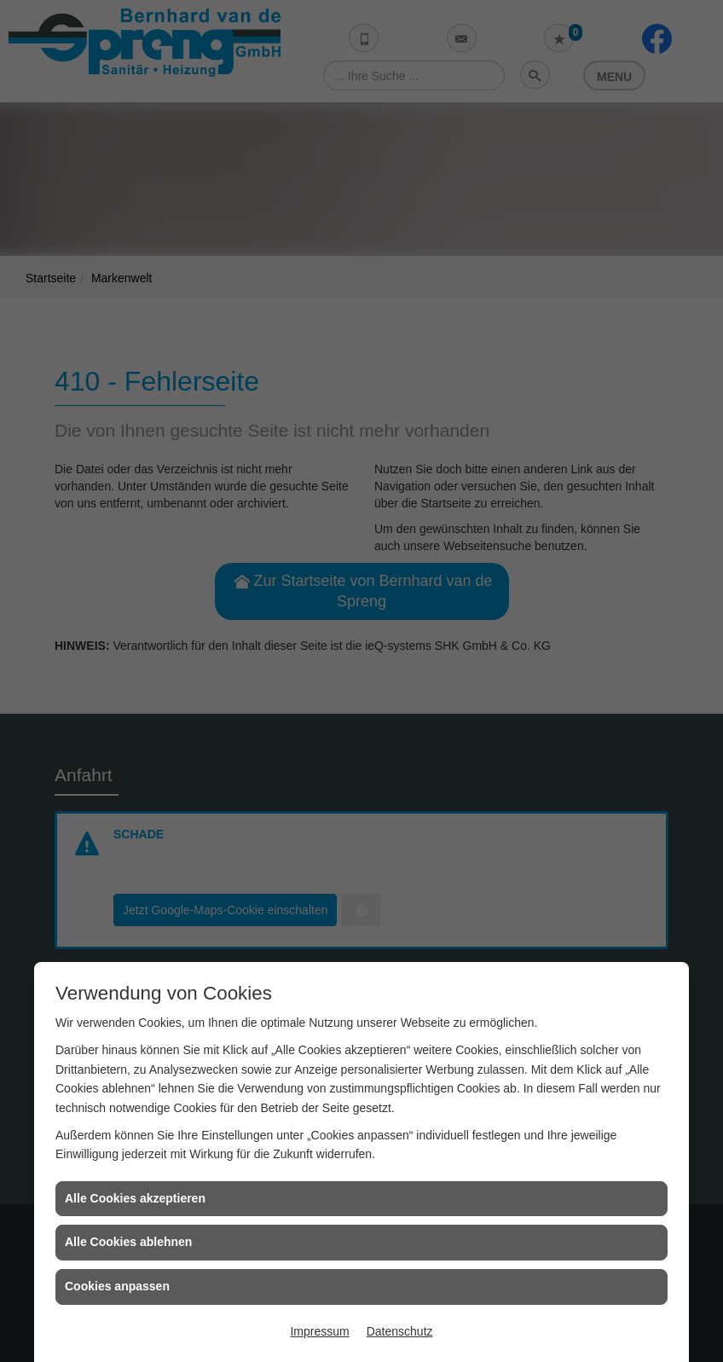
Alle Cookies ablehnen (128, 1242)
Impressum (319, 1331)
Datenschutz (400, 1331)
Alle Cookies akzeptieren (135, 1198)
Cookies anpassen (117, 1286)
